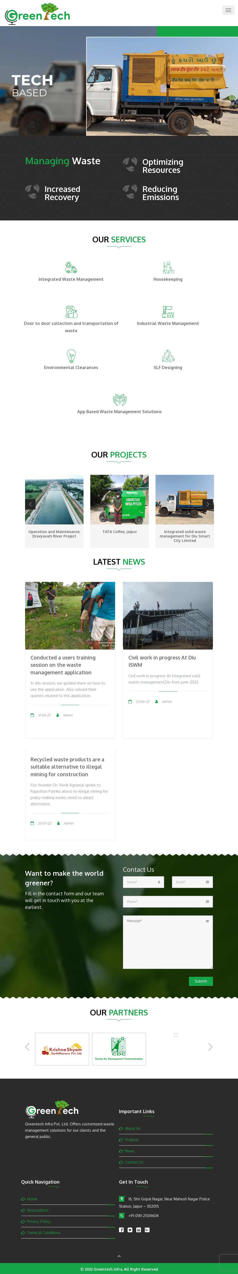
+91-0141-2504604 (143, 1215)
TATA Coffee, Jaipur (119, 531)
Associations (38, 1210)
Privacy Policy (38, 1221)
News (129, 1151)
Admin (68, 715)
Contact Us (134, 1162)
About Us (132, 1128)
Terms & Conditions (44, 1232)
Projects (132, 1139)
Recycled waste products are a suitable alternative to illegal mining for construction (67, 766)
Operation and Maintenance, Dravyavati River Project (54, 533)
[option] (119, 88)
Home (32, 1199)
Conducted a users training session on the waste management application (63, 664)
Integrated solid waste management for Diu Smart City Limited (185, 536)
